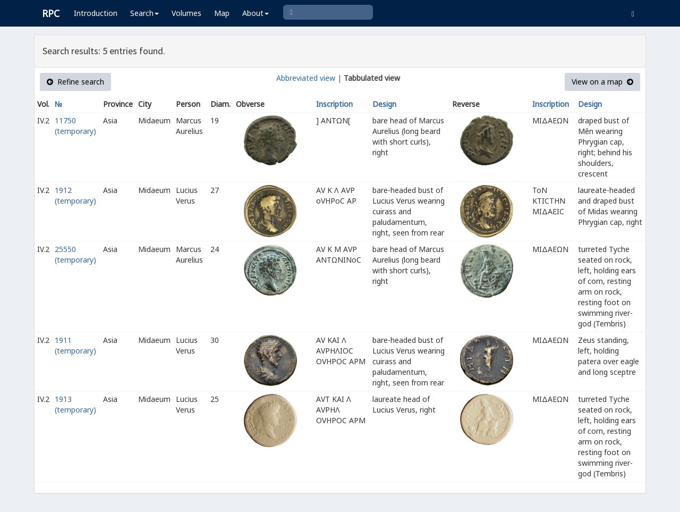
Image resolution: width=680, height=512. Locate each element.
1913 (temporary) (75, 404)
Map (222, 13)
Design (384, 104)
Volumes (186, 13)
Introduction (95, 13)
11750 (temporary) (75, 125)
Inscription (334, 104)
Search (144, 13)
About (255, 13)
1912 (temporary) (75, 195)
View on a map (602, 82)
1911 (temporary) (75, 345)
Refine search (75, 82)
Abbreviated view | (309, 78)
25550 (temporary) (75, 254)
